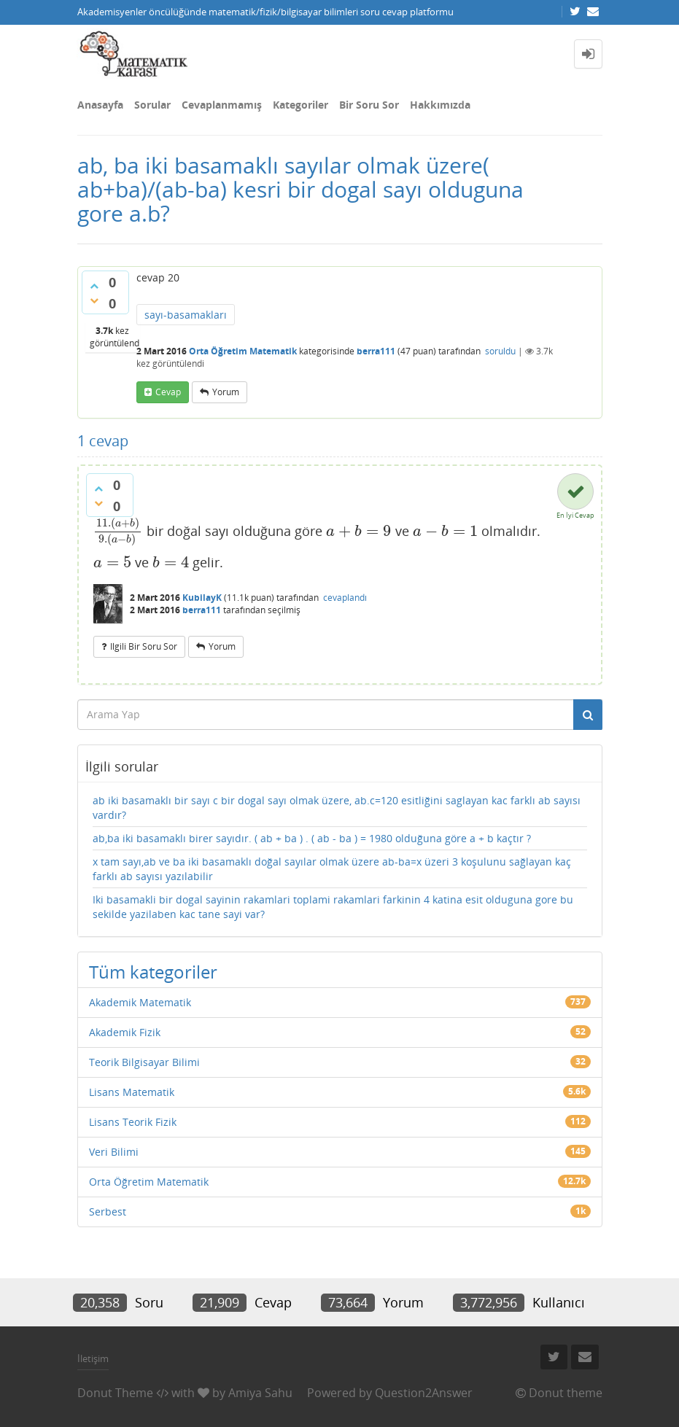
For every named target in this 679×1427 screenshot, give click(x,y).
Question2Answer (424, 1393)
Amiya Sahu (260, 1393)
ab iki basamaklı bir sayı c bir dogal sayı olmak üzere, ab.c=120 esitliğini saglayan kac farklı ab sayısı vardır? (337, 807)
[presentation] (118, 531)
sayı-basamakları (185, 315)
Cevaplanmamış (222, 105)
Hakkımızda (440, 105)
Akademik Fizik (124, 1032)
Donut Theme (115, 1393)
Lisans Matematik (131, 1092)
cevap (168, 392)
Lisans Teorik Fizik (132, 1122)
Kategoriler (300, 105)
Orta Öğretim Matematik (243, 351)
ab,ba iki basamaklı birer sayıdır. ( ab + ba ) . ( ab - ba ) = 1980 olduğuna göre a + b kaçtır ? (312, 838)
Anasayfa (100, 105)
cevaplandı (345, 597)
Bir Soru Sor (369, 105)
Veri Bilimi (114, 1152)
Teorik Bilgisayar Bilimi (144, 1062)
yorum (225, 392)
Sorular (152, 105)
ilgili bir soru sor (143, 646)
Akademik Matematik (140, 1002)
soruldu (500, 351)
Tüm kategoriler (153, 972)
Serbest (107, 1211)
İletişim (93, 1358)
